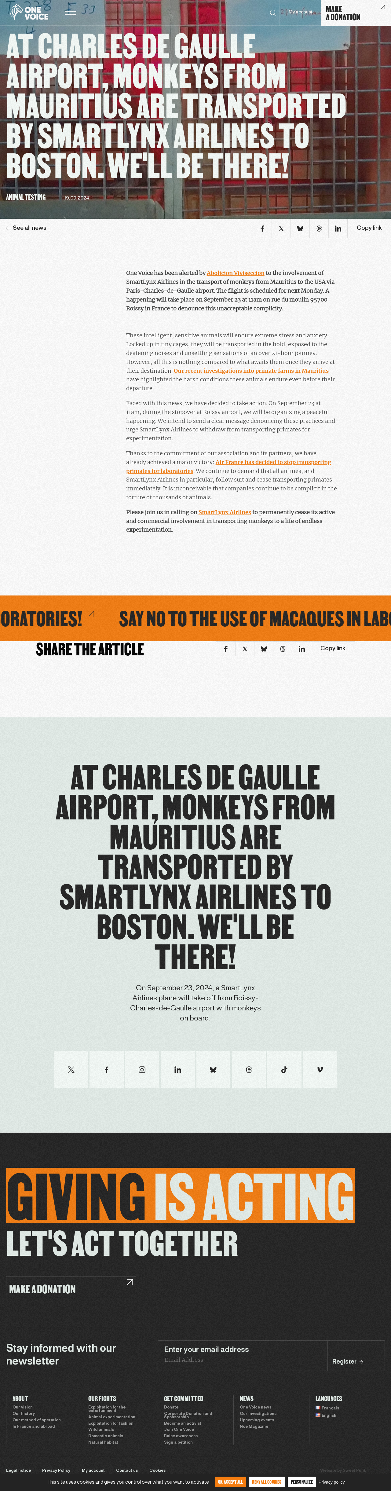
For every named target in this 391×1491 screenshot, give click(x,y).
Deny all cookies (266, 1481)
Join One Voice (179, 1430)
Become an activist (182, 1424)
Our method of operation (37, 1420)
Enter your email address (206, 1350)
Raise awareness (181, 1436)
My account (300, 12)
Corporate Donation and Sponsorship (188, 1415)
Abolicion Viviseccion (236, 273)
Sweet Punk (354, 1471)
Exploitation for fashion (110, 1424)
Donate (171, 1407)
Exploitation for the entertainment (107, 1409)
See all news (26, 228)
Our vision (23, 1407)
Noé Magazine (254, 1427)
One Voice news (255, 1407)
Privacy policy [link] (332, 1482)
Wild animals (101, 1430)
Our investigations (258, 1414)
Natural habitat (103, 1443)
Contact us (127, 1471)
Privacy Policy (56, 1471)
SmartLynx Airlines (225, 512)
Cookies (157, 1471)
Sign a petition (178, 1443)
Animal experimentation (111, 1417)
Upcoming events (257, 1420)
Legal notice (18, 1471)
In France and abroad (34, 1427)
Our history (24, 1414)
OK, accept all (230, 1481)
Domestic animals (105, 1436)
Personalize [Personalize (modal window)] (302, 1481)
